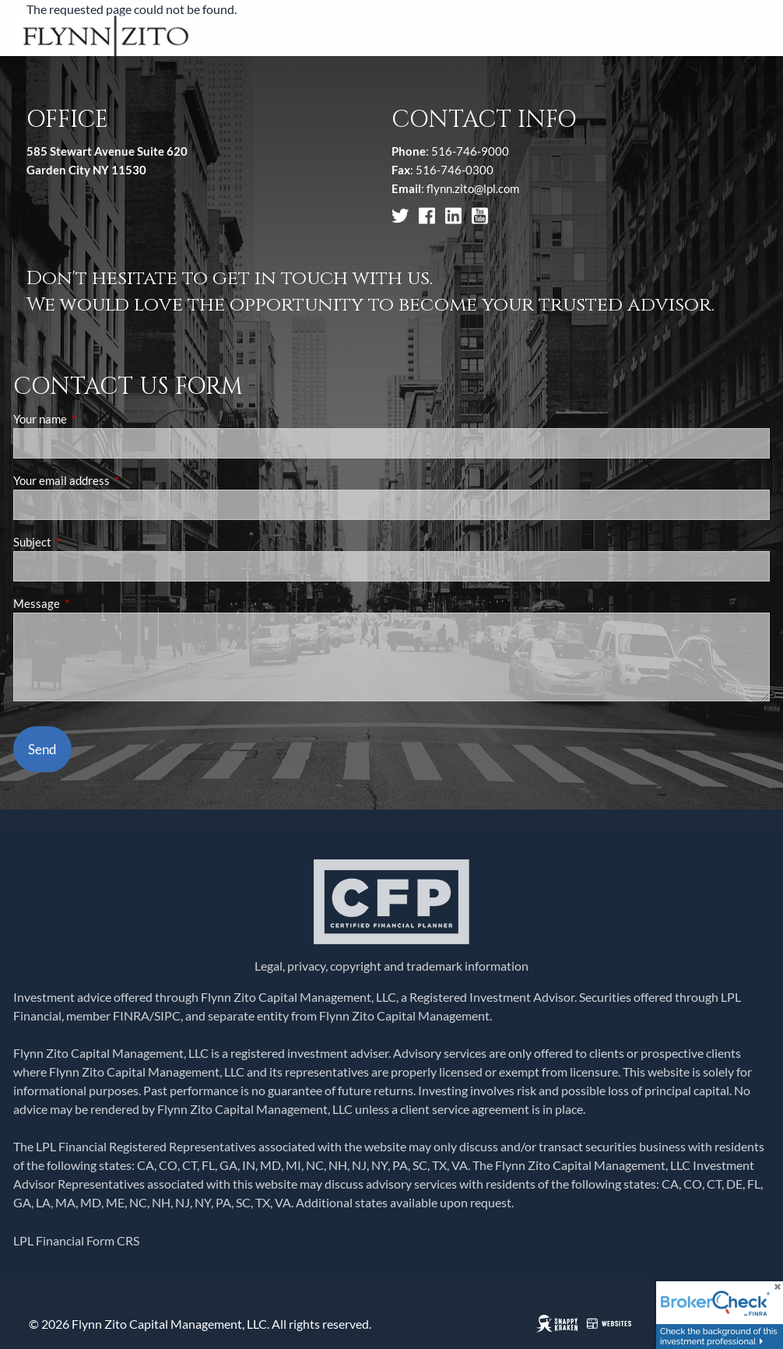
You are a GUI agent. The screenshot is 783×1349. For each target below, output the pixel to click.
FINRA (131, 1015)
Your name (94, 419)
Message (90, 603)
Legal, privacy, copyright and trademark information (391, 965)
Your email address (115, 480)
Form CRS (112, 1240)
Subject (86, 542)
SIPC (167, 1015)
